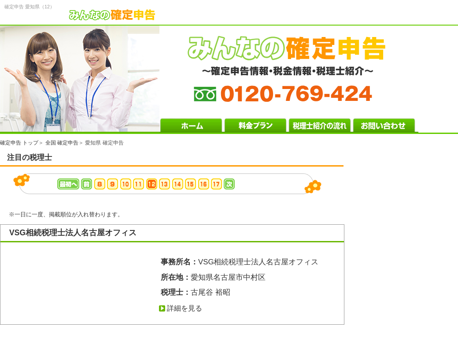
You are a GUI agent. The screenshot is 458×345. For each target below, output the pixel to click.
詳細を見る (184, 308)
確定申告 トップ (19, 143)
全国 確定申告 (61, 143)
